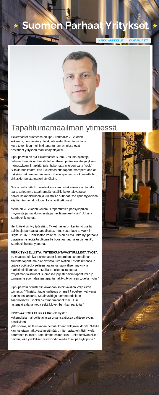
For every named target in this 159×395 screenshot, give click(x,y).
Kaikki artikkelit (111, 40)
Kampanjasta (138, 40)
